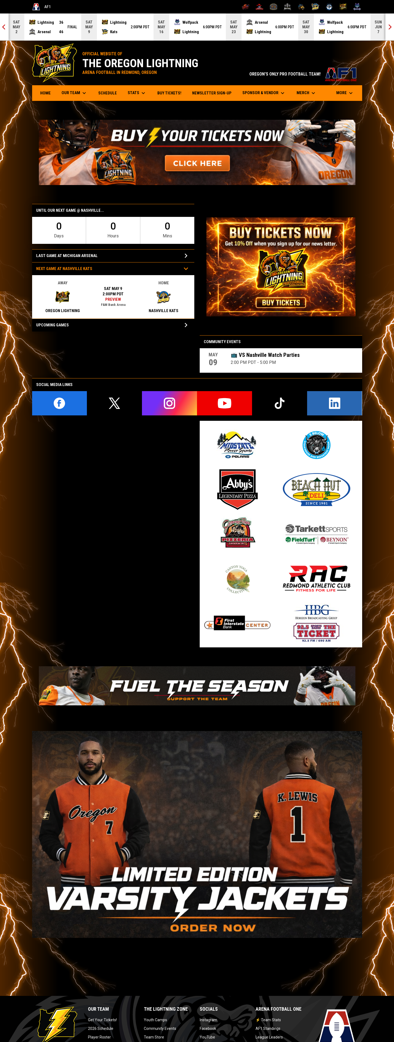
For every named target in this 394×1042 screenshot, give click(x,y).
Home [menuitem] (45, 93)
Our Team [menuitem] (74, 93)
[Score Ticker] (197, 26)
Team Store (154, 1037)
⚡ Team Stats (268, 1020)
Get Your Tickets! (102, 1020)
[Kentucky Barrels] (273, 7)
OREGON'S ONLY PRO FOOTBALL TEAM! (303, 74)
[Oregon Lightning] (343, 7)
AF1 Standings (268, 1028)
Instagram (208, 1020)
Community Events (160, 1028)
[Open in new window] (197, 152)
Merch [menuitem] (307, 93)
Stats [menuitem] (137, 93)
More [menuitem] (345, 93)
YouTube (207, 1037)
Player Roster (99, 1037)
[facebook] (59, 403)
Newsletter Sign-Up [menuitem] (212, 93)
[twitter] (114, 403)
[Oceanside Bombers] (329, 7)
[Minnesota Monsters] (301, 7)
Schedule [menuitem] (107, 93)
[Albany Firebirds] (246, 7)
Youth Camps (155, 1020)
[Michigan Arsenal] (288, 7)
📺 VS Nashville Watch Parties (265, 355)
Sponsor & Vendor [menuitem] (264, 93)
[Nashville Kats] (315, 7)
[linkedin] (334, 403)
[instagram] (169, 403)
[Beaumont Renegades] (259, 7)
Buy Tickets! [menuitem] (171, 92)
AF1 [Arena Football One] (41, 7)
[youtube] (224, 403)
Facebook (208, 1028)
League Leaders (269, 1037)
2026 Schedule (100, 1028)
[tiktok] (279, 403)
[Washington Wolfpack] (357, 7)
